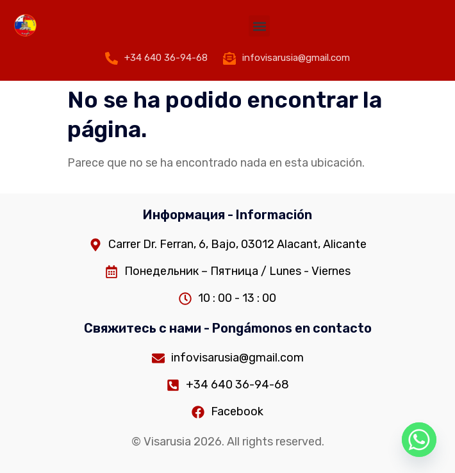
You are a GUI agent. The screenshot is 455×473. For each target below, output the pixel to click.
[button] (259, 26)
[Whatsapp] (419, 439)
